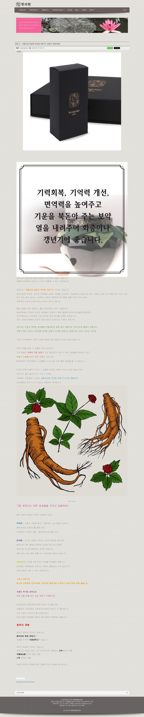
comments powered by (25, 682)
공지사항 (69, 10)
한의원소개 (22, 10)
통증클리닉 (45, 10)
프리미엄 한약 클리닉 (58, 10)
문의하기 (91, 10)
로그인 (124, 10)
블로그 (77, 10)
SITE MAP (20, 693)
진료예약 (84, 10)
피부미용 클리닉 (34, 10)
